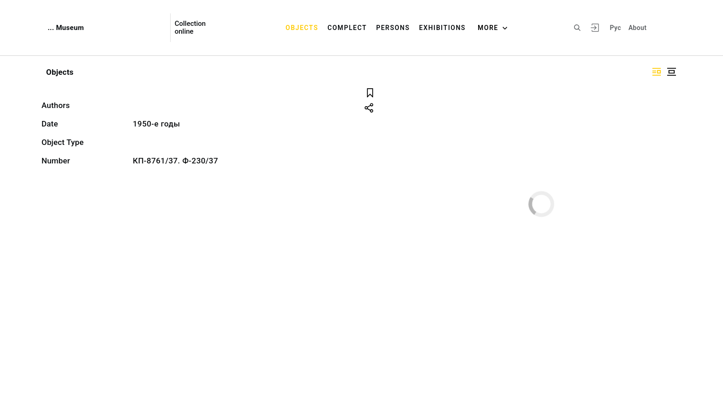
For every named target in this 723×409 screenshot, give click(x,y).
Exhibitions (442, 27)
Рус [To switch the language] (615, 27)
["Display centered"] (671, 71)
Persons (393, 27)
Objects (301, 27)
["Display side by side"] (656, 71)
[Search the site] (577, 28)
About (637, 27)
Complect (347, 27)
